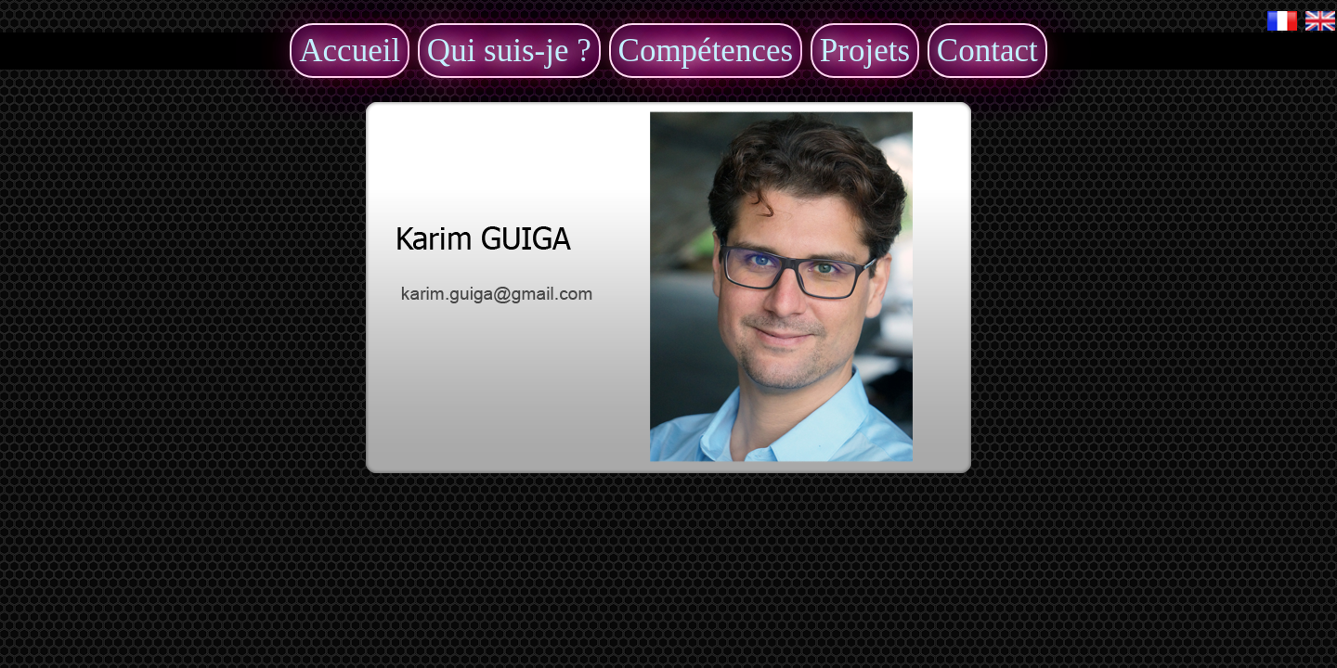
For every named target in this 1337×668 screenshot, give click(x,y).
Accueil (349, 50)
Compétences (706, 50)
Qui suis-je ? (509, 50)
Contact (987, 50)
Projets (865, 50)
